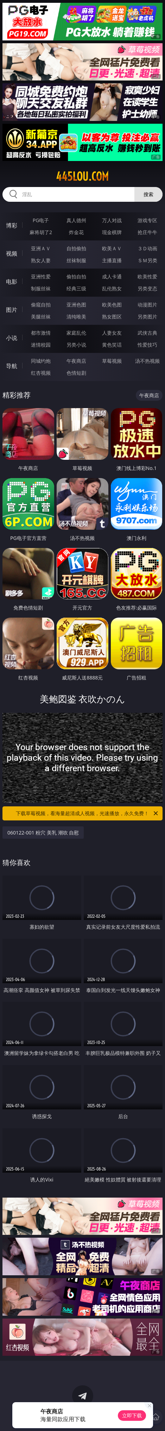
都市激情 (41, 332)
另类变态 (147, 288)
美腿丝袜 (41, 316)
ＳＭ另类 (147, 260)
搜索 (148, 194)
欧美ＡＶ (112, 248)
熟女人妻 (41, 260)
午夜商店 (76, 360)
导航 (11, 366)
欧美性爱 (147, 276)
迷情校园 (41, 344)
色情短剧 (76, 372)
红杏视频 (41, 372)
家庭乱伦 (76, 332)
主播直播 (112, 260)
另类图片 (147, 316)
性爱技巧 (147, 344)
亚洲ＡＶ (41, 248)
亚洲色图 (76, 304)
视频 (11, 253)
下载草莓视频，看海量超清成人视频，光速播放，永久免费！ (87, 813)
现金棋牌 (112, 232)
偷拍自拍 (76, 276)
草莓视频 (112, 360)
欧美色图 (112, 304)
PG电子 (41, 220)
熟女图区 (112, 316)
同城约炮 (41, 360)
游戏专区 (147, 220)
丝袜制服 (76, 260)
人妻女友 (112, 332)
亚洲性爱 (41, 276)
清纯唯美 (76, 316)
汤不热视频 (147, 360)
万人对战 (112, 220)
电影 (11, 281)
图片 (11, 310)
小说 (11, 338)
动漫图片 (147, 304)
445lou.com (82, 176)
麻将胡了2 (41, 232)
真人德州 (76, 220)
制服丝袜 (41, 288)
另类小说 (76, 344)
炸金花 (76, 232)
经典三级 (76, 288)
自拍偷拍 (76, 248)
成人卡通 (112, 276)
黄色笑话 (112, 344)
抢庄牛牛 (147, 232)
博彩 (11, 225)
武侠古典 (147, 332)
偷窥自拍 (41, 304)
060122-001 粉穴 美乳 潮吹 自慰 (43, 832)
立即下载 (132, 1415)
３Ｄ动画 (147, 248)
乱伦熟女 (112, 288)
